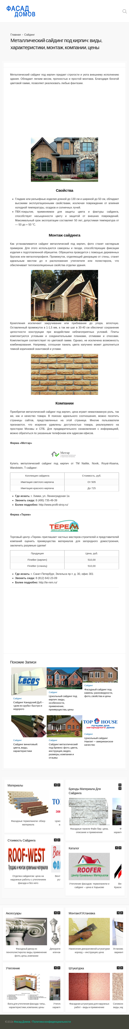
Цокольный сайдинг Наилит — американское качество (98, 741)
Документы (51, 15)
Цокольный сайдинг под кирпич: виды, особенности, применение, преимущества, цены (63, 703)
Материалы (77, 7)
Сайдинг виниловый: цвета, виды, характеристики (25, 747)
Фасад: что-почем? (55, 7)
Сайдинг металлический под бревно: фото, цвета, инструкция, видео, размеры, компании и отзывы (63, 751)
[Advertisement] (64, 111)
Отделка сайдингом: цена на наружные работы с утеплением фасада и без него (28, 879)
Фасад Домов (22, 1021)
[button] (58, 784)
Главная (15, 34)
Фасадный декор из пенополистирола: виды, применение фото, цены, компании (26, 952)
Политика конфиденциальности (51, 1021)
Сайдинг (29, 34)
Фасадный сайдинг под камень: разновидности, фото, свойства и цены (98, 693)
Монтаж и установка (100, 7)
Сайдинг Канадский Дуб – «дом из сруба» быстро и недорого (28, 706)
